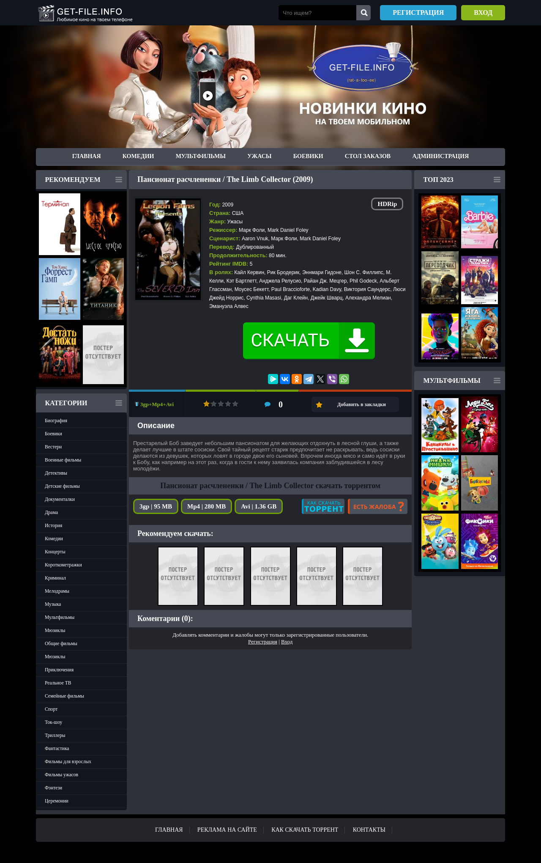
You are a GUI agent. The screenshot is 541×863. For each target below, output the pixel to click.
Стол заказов (368, 156)
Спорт (51, 709)
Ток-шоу (53, 722)
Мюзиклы (55, 630)
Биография (56, 420)
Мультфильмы (201, 156)
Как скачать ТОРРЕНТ (304, 830)
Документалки (60, 499)
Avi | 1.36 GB (258, 506)
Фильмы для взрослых (68, 761)
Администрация (440, 156)
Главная (86, 156)
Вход (483, 12)
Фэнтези (53, 787)
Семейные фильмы (64, 695)
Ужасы (259, 156)
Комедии (138, 156)
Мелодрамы (57, 591)
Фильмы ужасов (61, 774)
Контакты (369, 830)
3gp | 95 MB (155, 506)
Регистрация (418, 12)
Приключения (59, 669)
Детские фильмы (62, 486)
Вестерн (53, 446)
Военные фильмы (63, 459)
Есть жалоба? (377, 506)
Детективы (56, 472)
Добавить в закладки (361, 404)
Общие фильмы (61, 643)
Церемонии (56, 800)
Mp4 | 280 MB (206, 506)
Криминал (55, 577)
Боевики (308, 156)
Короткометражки (63, 564)
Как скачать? (323, 506)
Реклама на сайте (227, 830)
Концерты (55, 551)
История (53, 525)
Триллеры (55, 735)
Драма (51, 512)
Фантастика (57, 748)
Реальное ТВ (58, 682)
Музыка (53, 604)
